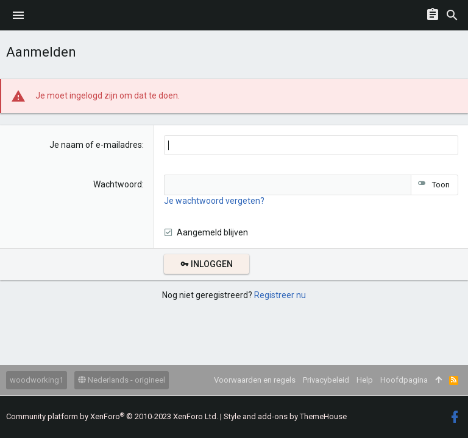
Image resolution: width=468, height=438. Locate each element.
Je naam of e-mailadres (95, 145)
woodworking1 (36, 379)
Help (364, 379)
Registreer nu (280, 295)
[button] (18, 15)
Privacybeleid (326, 379)
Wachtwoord (117, 184)
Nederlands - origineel (121, 379)
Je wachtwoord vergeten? (214, 201)
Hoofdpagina (404, 379)
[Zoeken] (452, 15)
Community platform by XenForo (112, 416)
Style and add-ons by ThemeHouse (285, 416)
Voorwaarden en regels (255, 379)
